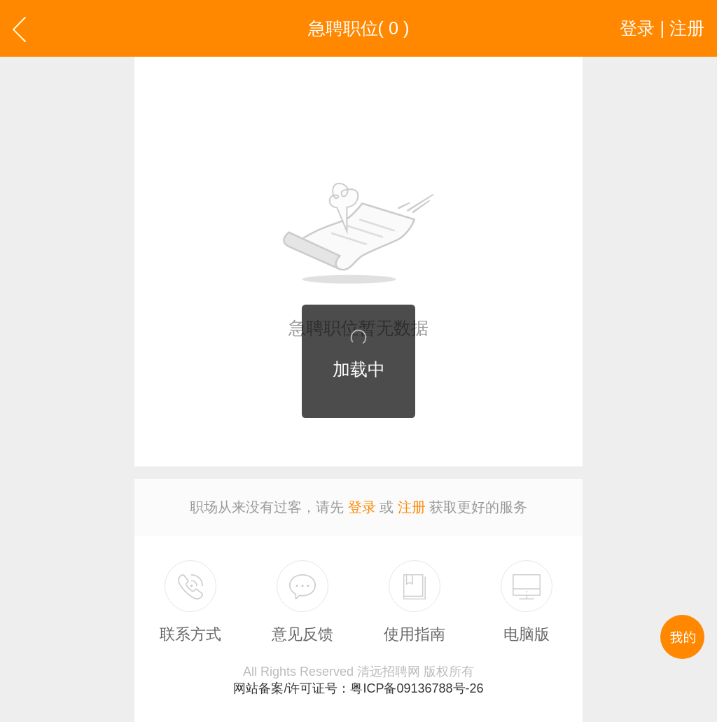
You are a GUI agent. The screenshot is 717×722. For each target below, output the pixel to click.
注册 (412, 507)
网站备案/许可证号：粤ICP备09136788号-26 (358, 688)
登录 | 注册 (662, 28)
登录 (362, 507)
